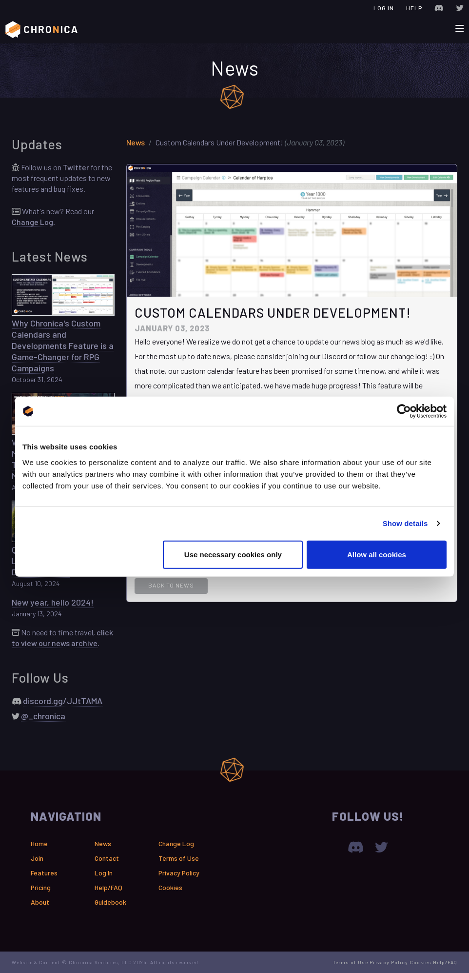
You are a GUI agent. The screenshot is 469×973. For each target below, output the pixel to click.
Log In (383, 7)
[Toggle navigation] (459, 28)
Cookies (170, 887)
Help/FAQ (108, 887)
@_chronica (43, 715)
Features (44, 873)
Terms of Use (178, 858)
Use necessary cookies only (233, 554)
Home (39, 843)
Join (37, 858)
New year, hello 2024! (53, 602)
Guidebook (110, 902)
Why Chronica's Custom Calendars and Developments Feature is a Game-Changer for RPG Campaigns (63, 345)
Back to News (171, 585)
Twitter (76, 167)
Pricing (41, 887)
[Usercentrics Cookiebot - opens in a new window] (404, 411)
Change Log (32, 221)
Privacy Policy (178, 873)
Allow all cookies (376, 554)
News (135, 142)
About (40, 902)
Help (414, 7)
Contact (107, 858)
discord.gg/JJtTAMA (62, 700)
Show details (405, 523)
